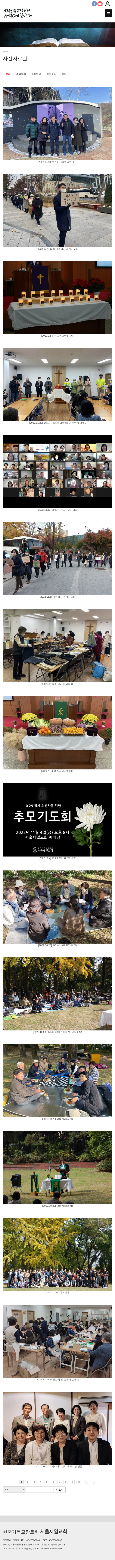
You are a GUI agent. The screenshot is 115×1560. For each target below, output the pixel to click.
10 (79, 1482)
